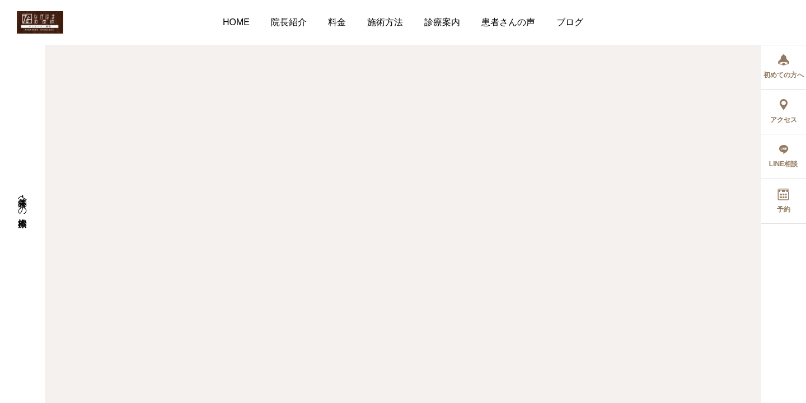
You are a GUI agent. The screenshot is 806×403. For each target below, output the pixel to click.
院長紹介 (289, 22)
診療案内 (442, 22)
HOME (236, 22)
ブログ (569, 22)
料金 (337, 22)
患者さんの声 (508, 22)
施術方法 (385, 22)
